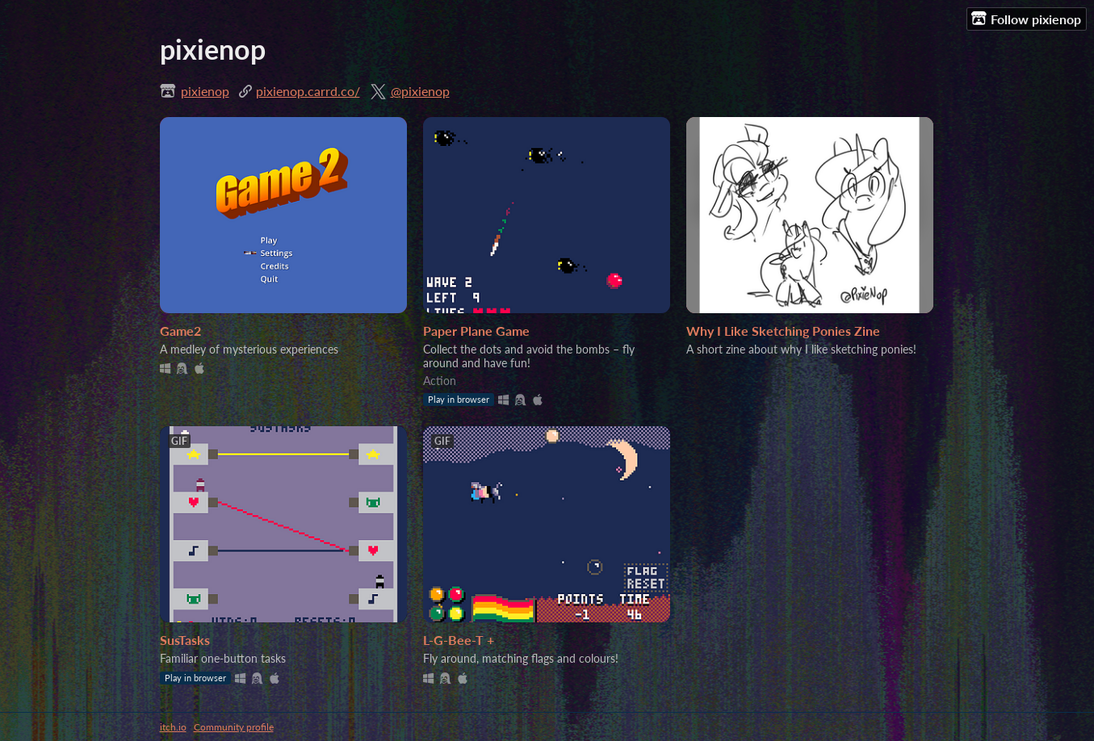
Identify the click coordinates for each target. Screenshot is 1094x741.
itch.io (173, 727)
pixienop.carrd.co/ (308, 90)
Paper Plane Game (476, 330)
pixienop (205, 90)
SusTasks (185, 639)
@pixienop (420, 90)
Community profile (234, 727)
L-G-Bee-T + (458, 639)
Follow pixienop (1026, 18)
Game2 (180, 330)
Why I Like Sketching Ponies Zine (783, 330)
